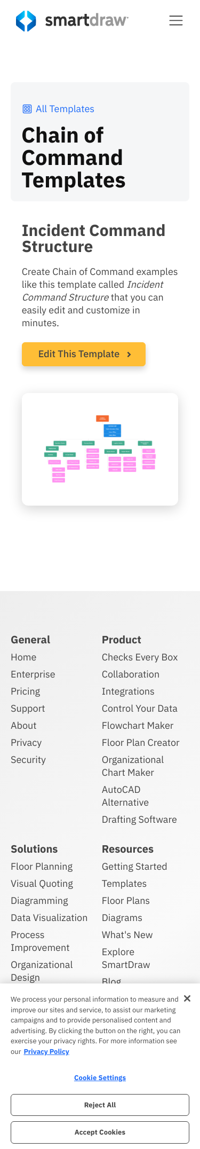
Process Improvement (40, 941)
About (24, 725)
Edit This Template (79, 354)
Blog (111, 981)
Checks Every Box (140, 657)
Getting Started (134, 866)
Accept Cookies (100, 1132)
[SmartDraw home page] (72, 21)
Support (28, 708)
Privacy (26, 742)
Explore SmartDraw (126, 958)
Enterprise (33, 674)
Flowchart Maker (138, 725)
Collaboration (130, 674)
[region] (100, 1066)
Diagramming (39, 900)
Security (28, 759)
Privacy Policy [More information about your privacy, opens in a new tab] (46, 1051)
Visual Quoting (42, 883)
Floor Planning (42, 866)
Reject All (100, 1104)
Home (23, 657)
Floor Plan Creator (141, 742)
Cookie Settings (100, 1077)
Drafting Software (139, 819)
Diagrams (122, 917)
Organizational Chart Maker (133, 765)
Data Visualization (49, 917)
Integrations (128, 691)
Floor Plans (126, 900)
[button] (176, 20)
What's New (127, 934)
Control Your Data (140, 708)
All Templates (57, 109)
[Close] (187, 998)
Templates (124, 883)
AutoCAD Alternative (125, 795)
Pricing (25, 691)
